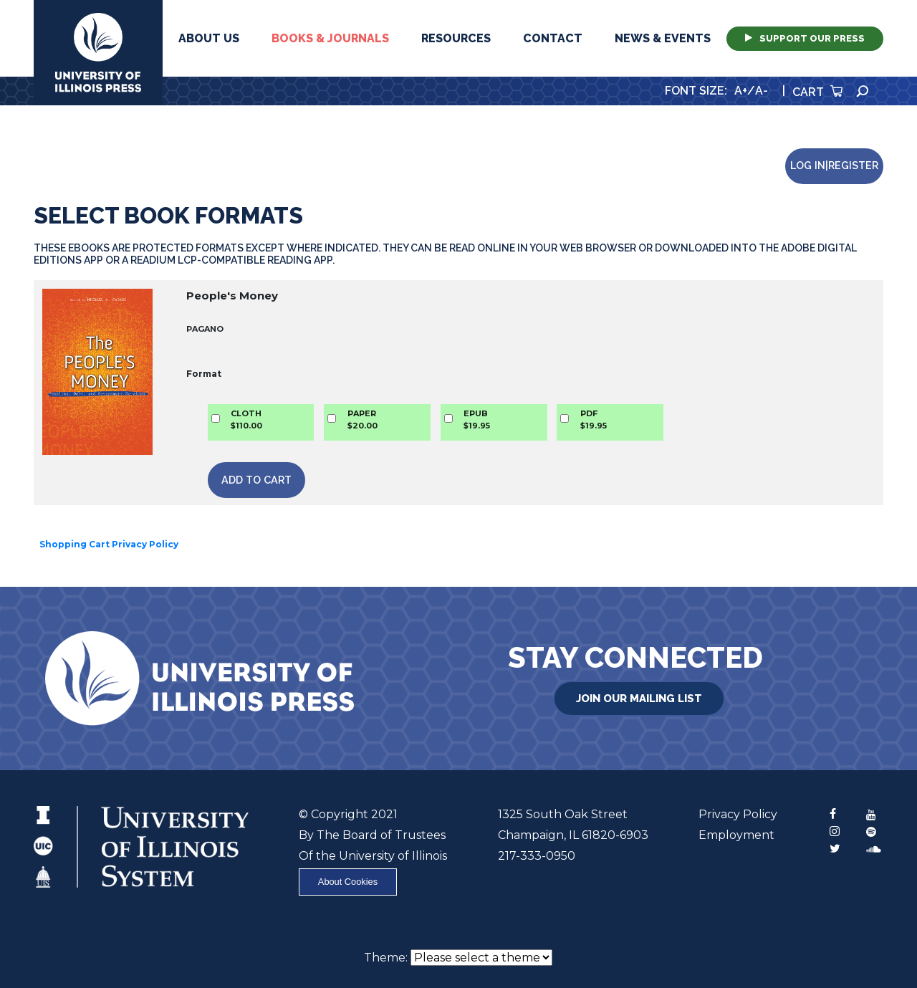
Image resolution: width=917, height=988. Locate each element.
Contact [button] (552, 38)
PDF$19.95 (593, 419)
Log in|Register (834, 165)
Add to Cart (256, 480)
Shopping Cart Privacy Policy (108, 544)
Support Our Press (805, 38)
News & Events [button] (663, 38)
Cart (817, 92)
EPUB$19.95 (477, 419)
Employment (736, 835)
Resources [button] (456, 38)
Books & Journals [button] (330, 38)
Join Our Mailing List (639, 698)
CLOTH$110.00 (246, 419)
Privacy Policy (737, 814)
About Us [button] (208, 38)
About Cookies (348, 881)
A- (761, 90)
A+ (740, 90)
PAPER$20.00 (362, 419)
